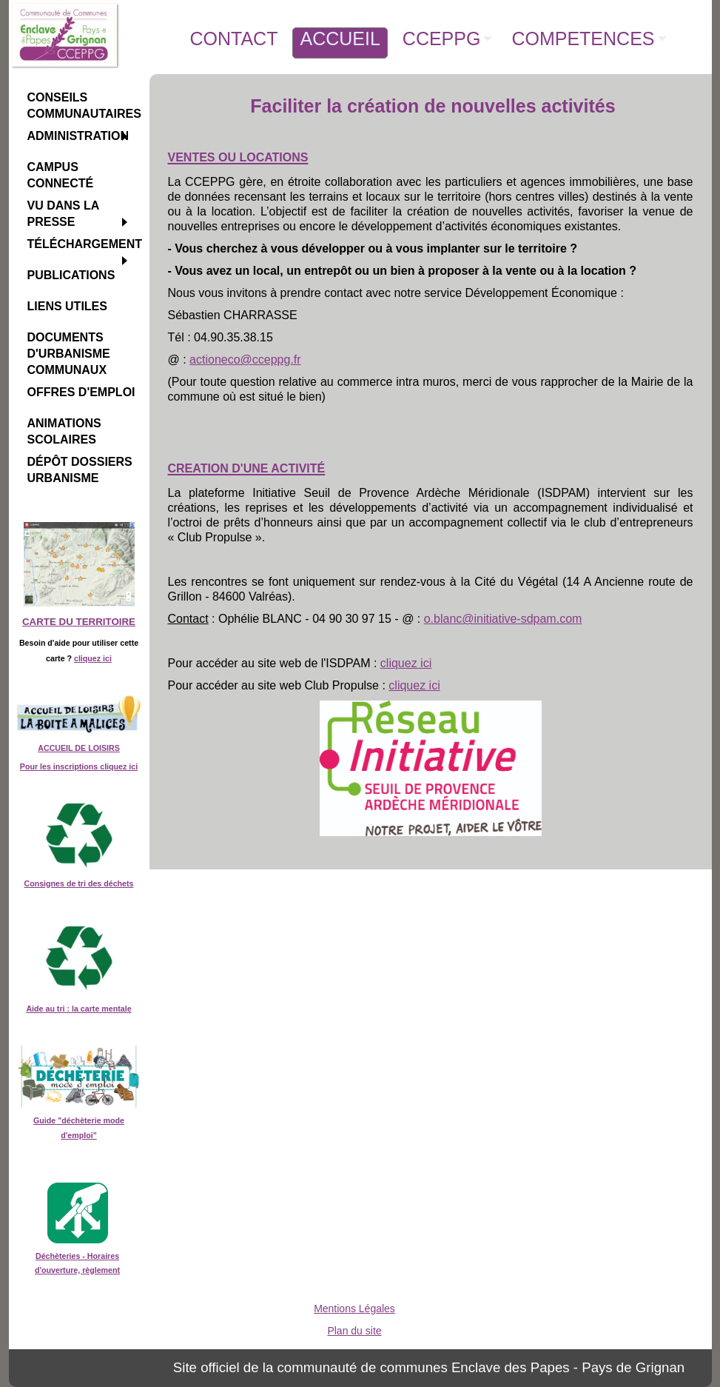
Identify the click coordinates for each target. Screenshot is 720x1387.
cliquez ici (93, 658)
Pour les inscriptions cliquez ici (79, 766)
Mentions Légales (354, 1308)
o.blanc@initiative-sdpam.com (503, 618)
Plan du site (354, 1331)
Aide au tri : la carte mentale (78, 1008)
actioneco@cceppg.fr (245, 359)
